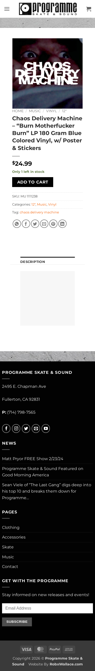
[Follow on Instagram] (16, 428)
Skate (8, 547)
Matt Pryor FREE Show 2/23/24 (32, 458)
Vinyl (51, 111)
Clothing (11, 527)
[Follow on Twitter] (26, 428)
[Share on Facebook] (26, 224)
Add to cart (32, 182)
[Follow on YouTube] (46, 428)
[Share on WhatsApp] (17, 224)
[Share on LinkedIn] (62, 224)
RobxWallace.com (66, 664)
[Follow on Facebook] (6, 428)
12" (64, 111)
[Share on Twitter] (35, 224)
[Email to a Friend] (44, 224)
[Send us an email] (36, 428)
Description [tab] (32, 262)
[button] (7, 9)
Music (35, 111)
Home (18, 111)
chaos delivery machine (39, 212)
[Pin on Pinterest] (53, 224)
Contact (10, 566)
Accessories (14, 537)
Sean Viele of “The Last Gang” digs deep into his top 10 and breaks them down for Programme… (46, 491)
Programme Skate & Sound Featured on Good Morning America (42, 472)
